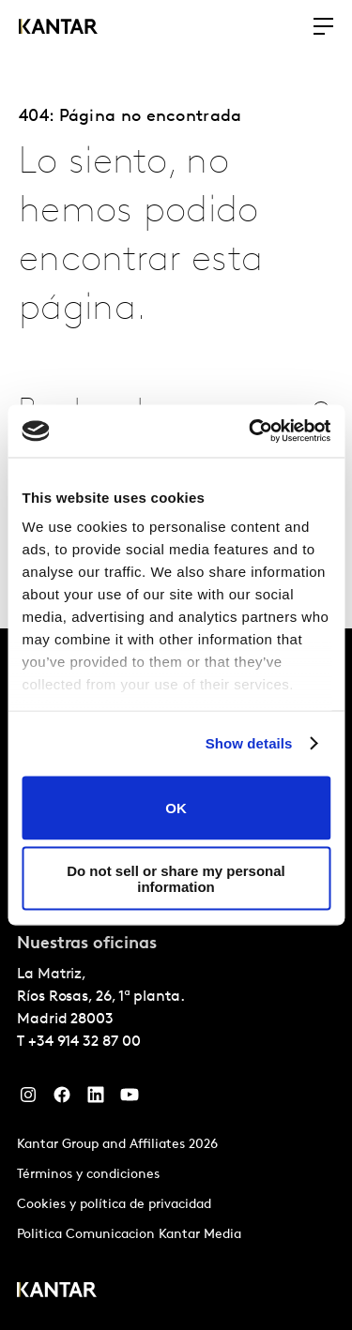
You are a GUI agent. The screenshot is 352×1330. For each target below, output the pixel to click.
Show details (249, 743)
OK (176, 808)
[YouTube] (129, 1099)
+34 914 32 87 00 (84, 1042)
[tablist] (176, 979)
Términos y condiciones (88, 1175)
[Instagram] (28, 1099)
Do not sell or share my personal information (176, 879)
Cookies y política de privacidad (114, 1205)
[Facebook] (62, 1099)
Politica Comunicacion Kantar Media (129, 1235)
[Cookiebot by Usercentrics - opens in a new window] (250, 431)
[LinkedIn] (95, 1099)
